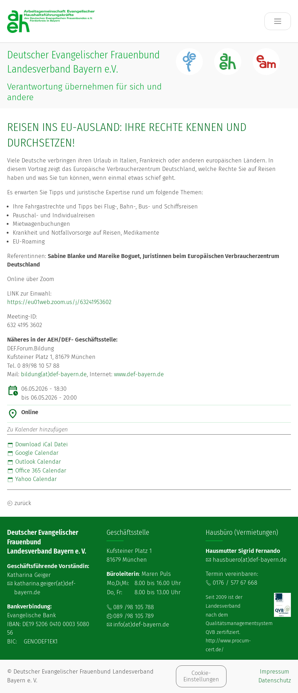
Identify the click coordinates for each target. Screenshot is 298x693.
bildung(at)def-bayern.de (54, 374)
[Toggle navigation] (277, 21)
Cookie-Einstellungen (201, 676)
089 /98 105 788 (133, 607)
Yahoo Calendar (32, 479)
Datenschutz (274, 680)
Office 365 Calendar (36, 470)
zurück (23, 503)
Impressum (274, 671)
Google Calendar (32, 452)
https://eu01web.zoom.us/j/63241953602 (59, 302)
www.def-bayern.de (139, 374)
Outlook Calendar (34, 461)
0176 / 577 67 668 (235, 582)
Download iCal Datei (37, 444)
